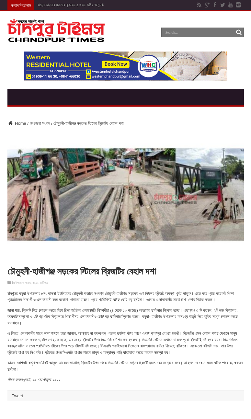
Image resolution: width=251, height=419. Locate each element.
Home (16, 123)
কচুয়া (35, 283)
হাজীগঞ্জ (44, 283)
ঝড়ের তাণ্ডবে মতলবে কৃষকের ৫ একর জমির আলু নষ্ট (71, 5)
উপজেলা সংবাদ (40, 123)
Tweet (17, 395)
